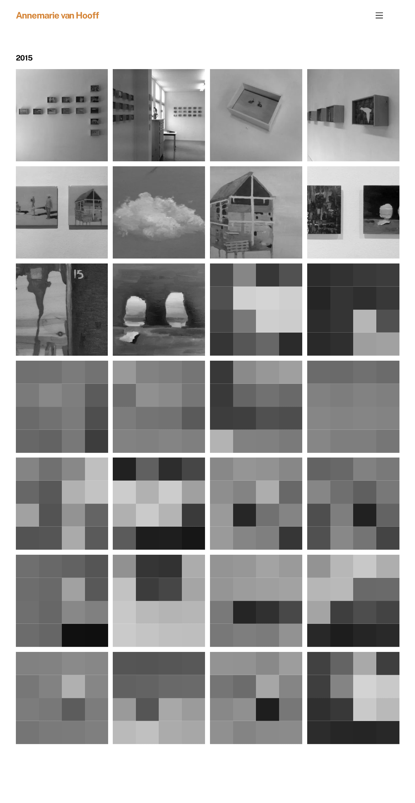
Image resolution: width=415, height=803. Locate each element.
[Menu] (379, 15)
